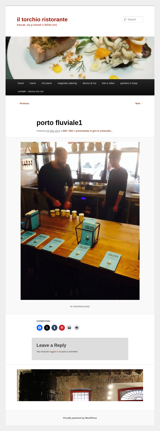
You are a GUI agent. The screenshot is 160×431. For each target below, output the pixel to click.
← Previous (23, 103)
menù (33, 83)
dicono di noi (89, 83)
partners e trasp (128, 83)
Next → (139, 103)
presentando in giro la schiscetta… (94, 131)
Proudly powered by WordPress (80, 418)
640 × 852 (68, 131)
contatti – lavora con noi (30, 91)
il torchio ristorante (42, 19)
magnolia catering (67, 83)
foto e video (108, 83)
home (21, 83)
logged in (54, 351)
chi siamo (47, 83)
